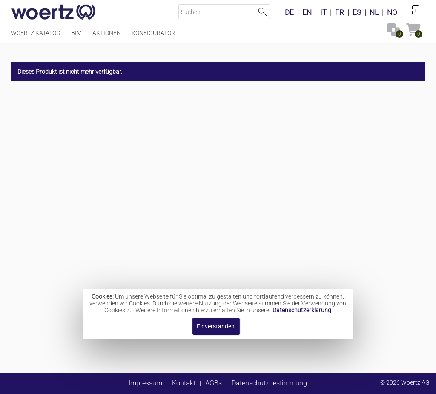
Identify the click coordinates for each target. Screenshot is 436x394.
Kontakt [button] (183, 383)
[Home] (53, 12)
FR (339, 12)
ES (357, 12)
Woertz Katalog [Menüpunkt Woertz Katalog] (35, 32)
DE (289, 12)
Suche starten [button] (262, 11)
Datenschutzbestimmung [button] (269, 383)
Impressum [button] (145, 383)
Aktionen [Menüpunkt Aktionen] (106, 32)
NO (392, 12)
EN (307, 12)
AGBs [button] (213, 383)
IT (323, 12)
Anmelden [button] (414, 9)
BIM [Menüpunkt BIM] (76, 32)
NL (374, 12)
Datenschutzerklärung (301, 310)
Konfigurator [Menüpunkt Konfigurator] (153, 32)
